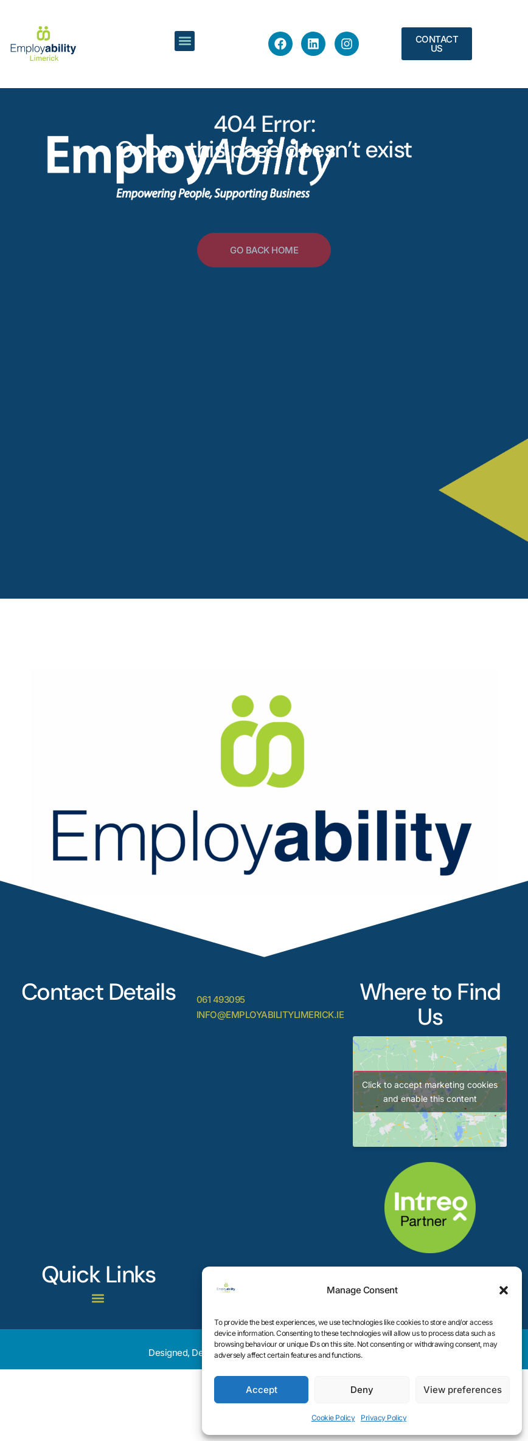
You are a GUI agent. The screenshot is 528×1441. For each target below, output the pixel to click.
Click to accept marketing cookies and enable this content (430, 1091)
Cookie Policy (333, 1417)
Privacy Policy (383, 1417)
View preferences (462, 1389)
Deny (361, 1389)
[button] (504, 1290)
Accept (261, 1389)
